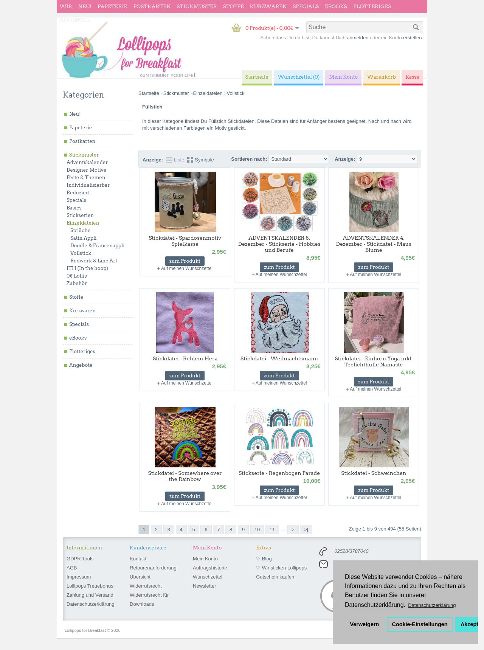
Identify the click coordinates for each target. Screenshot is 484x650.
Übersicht (140, 577)
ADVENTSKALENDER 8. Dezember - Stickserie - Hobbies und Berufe (279, 244)
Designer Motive (86, 170)
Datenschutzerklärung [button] (432, 605)
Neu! (85, 6)
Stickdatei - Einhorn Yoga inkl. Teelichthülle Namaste (374, 361)
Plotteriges (372, 6)
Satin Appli (83, 238)
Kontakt (138, 559)
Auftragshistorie (210, 568)
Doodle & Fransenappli (97, 245)
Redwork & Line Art (93, 261)
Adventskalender (87, 162)
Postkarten (152, 6)
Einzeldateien (83, 223)
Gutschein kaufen (275, 577)
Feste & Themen (86, 177)
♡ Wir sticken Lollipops (281, 568)
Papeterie (112, 6)
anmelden (357, 37)
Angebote (75, 20)
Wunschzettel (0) (299, 77)
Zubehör (77, 283)
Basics (74, 208)
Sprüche (80, 230)
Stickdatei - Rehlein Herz (185, 358)
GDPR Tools (80, 559)
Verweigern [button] (364, 624)
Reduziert (78, 192)
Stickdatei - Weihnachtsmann (279, 358)
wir (66, 6)
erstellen (412, 37)
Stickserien (80, 215)
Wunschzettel (207, 577)
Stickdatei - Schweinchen (373, 473)
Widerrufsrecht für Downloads (149, 599)
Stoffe (233, 6)
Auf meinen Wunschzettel (187, 268)
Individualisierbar (88, 185)
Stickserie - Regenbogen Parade (279, 473)
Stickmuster (197, 6)
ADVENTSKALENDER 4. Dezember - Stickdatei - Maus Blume (373, 244)
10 (257, 529)
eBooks (336, 6)
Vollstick (80, 253)
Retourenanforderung (153, 568)
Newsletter (204, 586)
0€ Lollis (77, 276)
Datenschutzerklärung (90, 604)
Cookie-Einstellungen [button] (420, 624)
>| (306, 529)
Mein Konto (205, 559)
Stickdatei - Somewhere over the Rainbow (185, 476)
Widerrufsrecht (146, 586)
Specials (306, 6)
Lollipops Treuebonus (90, 586)
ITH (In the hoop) (87, 268)
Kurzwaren (268, 6)
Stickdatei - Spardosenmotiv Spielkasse (185, 241)
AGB (72, 568)
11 (272, 529)
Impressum (79, 577)
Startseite (148, 93)
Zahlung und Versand (90, 595)
